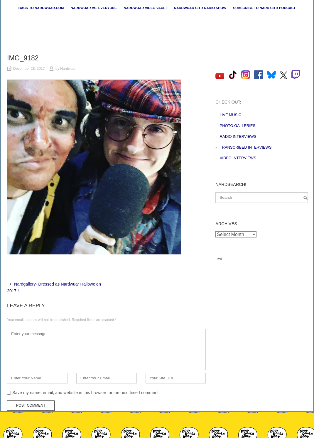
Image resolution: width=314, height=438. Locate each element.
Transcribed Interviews (246, 147)
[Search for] (261, 197)
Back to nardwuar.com (41, 8)
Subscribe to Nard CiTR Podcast (264, 8)
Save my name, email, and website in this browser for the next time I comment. (86, 392)
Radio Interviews (238, 136)
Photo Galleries (237, 125)
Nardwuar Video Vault (145, 8)
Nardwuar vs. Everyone (94, 8)
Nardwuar (68, 69)
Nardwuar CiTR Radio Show (200, 8)
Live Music (230, 115)
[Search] (305, 197)
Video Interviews (238, 158)
